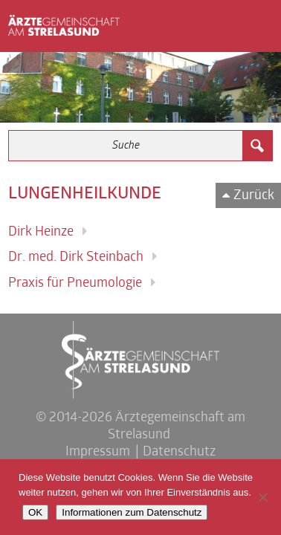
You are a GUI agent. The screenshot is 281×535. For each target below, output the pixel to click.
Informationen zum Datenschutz (131, 512)
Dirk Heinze (41, 232)
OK (35, 512)
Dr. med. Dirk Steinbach (75, 257)
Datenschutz (179, 452)
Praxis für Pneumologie (75, 283)
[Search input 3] (126, 145)
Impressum (97, 452)
